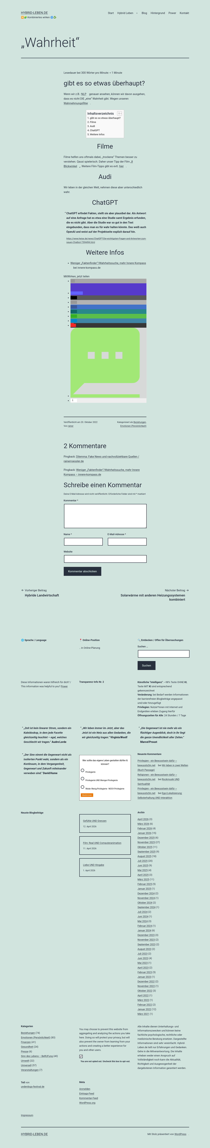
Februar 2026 (145, 828)
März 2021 (143, 1013)
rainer (70, 426)
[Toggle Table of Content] (118, 113)
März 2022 (143, 1000)
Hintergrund (158, 13)
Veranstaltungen (30, 1069)
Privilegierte (91, 772)
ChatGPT (95, 130)
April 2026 (143, 819)
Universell (26, 1065)
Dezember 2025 (146, 837)
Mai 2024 (143, 921)
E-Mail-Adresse (117, 534)
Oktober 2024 (145, 902)
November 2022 (146, 986)
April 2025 (143, 874)
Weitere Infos (97, 134)
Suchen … (143, 646)
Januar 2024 (144, 930)
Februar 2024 (145, 925)
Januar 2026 (144, 833)
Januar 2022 (144, 1009)
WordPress (181, 1134)
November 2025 (146, 842)
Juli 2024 (143, 911)
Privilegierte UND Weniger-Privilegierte (102, 780)
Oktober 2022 (145, 990)
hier (122, 166)
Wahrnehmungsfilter (77, 103)
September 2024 (147, 907)
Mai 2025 (143, 870)
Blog (144, 13)
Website (68, 551)
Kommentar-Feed (88, 1098)
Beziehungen (140, 422)
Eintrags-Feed (86, 1093)
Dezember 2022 (146, 981)
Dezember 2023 (146, 935)
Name (68, 534)
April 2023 (143, 967)
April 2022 (143, 995)
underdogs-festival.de (34, 1086)
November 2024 (146, 898)
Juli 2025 (143, 860)
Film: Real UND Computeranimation (102, 842)
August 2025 (144, 856)
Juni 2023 (143, 958)
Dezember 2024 (146, 893)
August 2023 (144, 949)
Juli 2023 (143, 953)
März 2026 (143, 823)
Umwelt (25, 1060)
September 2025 (147, 851)
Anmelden (84, 1088)
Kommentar (71, 500)
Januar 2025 (144, 888)
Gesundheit (27, 1046)
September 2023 (147, 944)
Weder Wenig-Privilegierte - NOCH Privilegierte (105, 789)
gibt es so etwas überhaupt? (105, 118)
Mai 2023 (143, 962)
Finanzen (26, 1042)
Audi (92, 126)
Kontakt (184, 13)
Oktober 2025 (145, 847)
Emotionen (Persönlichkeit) (133, 426)
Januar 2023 (144, 976)
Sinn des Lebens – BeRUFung (37, 1056)
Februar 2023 (145, 972)
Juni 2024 (143, 916)
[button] (72, 281)
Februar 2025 (145, 884)
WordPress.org (88, 1102)
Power (172, 13)
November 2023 (146, 939)
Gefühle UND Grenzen (95, 820)
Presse (24, 1051)
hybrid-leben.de (34, 13)
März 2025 (143, 879)
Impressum (27, 1115)
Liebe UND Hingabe (93, 864)
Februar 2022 (145, 1004)
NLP (85, 94)
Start (111, 13)
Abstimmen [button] (87, 795)
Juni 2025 (143, 865)
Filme (93, 122)
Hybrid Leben (125, 13)
